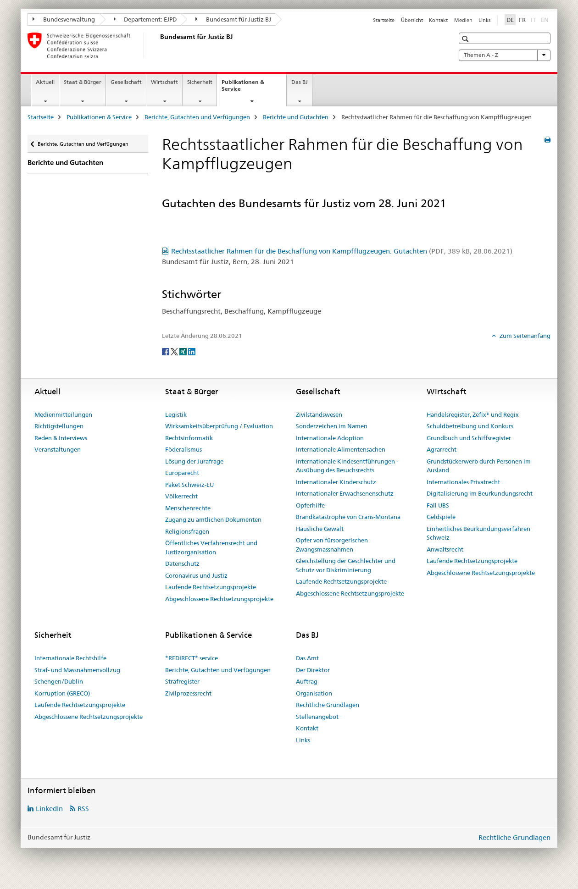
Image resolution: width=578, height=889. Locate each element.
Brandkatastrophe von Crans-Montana (348, 516)
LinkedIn (49, 808)
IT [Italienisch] (534, 19)
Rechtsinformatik (189, 438)
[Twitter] (175, 350)
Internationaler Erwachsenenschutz (345, 493)
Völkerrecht (181, 496)
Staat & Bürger (82, 81)
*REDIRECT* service (191, 658)
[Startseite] (158, 45)
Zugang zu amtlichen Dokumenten (213, 519)
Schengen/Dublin (58, 681)
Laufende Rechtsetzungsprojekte (210, 587)
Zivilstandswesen (319, 414)
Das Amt (307, 658)
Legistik (176, 414)
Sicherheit (199, 81)
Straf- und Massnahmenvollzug (77, 670)
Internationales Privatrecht (463, 482)
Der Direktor (313, 670)
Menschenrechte (188, 508)
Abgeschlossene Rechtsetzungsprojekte (219, 598)
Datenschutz (182, 563)
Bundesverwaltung (64, 19)
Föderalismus (183, 449)
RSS (83, 808)
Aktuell (45, 81)
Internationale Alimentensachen (340, 449)
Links (484, 20)
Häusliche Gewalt (320, 528)
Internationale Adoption (330, 438)
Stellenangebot (317, 716)
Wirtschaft (164, 81)
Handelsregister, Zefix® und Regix (473, 414)
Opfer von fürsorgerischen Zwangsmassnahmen (332, 544)
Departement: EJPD (145, 19)
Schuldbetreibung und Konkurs (470, 426)
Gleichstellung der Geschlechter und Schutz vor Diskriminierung (345, 565)
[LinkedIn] (191, 350)
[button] (466, 38)
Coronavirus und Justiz (196, 575)
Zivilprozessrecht (188, 693)
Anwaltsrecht (445, 549)
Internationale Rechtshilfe (70, 658)
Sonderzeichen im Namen (331, 426)
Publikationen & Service (243, 88)
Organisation (314, 693)
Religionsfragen (187, 531)
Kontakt (438, 20)
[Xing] (183, 350)
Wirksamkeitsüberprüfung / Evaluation (219, 426)
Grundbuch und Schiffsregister (469, 438)
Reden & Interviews (60, 438)
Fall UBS (438, 505)
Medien (463, 20)
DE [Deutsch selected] (510, 19)
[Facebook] (166, 350)
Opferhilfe (310, 505)
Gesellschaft (126, 81)
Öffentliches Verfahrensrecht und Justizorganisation (211, 547)
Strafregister (182, 681)
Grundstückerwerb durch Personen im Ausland (479, 466)
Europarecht (182, 472)
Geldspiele (441, 516)
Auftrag (306, 681)
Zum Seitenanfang (524, 335)
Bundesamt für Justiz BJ (233, 19)
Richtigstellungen (58, 426)
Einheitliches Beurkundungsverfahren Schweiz (478, 533)
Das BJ (299, 81)
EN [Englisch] (545, 19)
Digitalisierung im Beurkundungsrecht (480, 493)
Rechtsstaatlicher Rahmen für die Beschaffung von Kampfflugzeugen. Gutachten (341, 251)
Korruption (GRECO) (62, 693)
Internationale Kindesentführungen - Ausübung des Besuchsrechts (347, 466)
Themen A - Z (504, 55)
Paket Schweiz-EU (189, 484)
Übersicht (412, 20)
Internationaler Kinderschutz (336, 482)
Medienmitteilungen (63, 414)
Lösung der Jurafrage (194, 461)
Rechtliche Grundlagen (327, 704)
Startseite (384, 20)
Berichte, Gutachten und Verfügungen (197, 117)
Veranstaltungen (57, 449)
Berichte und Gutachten (295, 117)
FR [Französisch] (522, 19)
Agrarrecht (441, 449)
